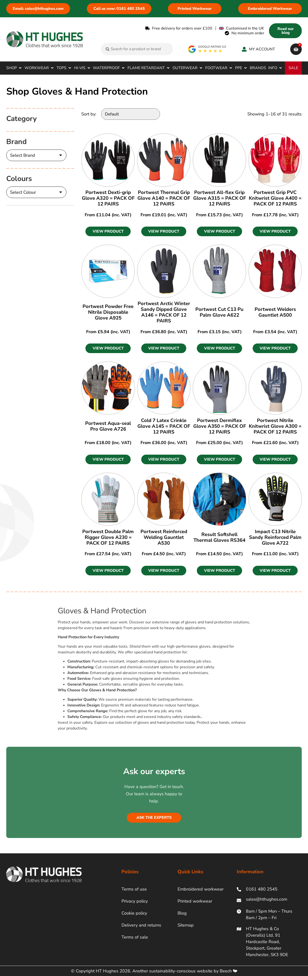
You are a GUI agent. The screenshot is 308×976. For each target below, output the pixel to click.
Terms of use (134, 889)
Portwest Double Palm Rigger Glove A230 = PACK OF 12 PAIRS (108, 537)
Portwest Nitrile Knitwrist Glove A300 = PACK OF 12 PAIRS (275, 426)
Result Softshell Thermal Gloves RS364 (219, 537)
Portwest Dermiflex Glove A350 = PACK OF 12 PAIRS (219, 426)
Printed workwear (195, 901)
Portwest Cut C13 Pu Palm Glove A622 (219, 312)
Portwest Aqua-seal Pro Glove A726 (108, 426)
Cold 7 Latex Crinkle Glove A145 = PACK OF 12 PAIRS (163, 426)
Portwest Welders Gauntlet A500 (275, 312)
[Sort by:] (130, 114)
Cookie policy (134, 913)
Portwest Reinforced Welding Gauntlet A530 (164, 537)
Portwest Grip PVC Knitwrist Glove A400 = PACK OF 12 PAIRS (275, 198)
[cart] (296, 49)
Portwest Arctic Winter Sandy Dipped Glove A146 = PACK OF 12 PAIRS (164, 312)
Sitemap (186, 925)
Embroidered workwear (201, 889)
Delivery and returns (141, 925)
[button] (14, 68)
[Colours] (36, 192)
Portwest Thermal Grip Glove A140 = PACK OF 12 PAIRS (163, 198)
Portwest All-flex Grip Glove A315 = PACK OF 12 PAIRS (219, 198)
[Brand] (36, 155)
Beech (228, 971)
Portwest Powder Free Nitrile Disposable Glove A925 (108, 312)
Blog (182, 913)
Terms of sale (135, 937)
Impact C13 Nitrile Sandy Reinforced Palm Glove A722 (275, 537)
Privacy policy (135, 901)
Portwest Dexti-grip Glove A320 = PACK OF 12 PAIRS (108, 198)
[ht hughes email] (268, 900)
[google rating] (207, 49)
